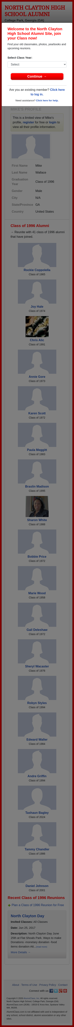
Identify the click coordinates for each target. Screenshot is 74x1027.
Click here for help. (47, 100)
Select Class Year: (19, 57)
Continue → (37, 76)
